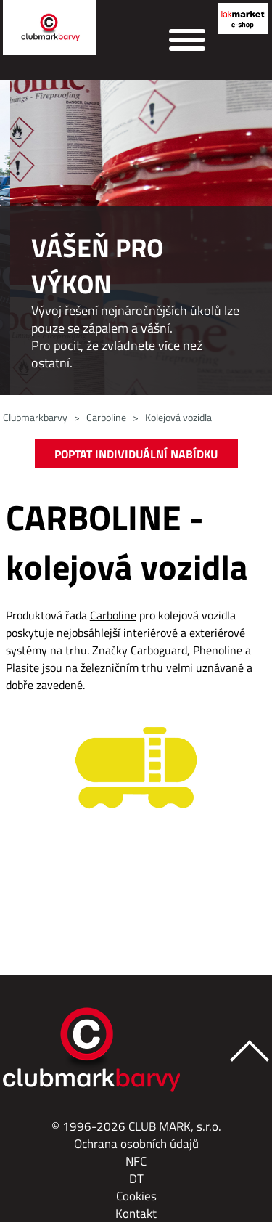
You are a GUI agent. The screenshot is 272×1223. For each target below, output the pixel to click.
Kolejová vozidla (178, 417)
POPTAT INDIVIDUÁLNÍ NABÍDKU (136, 454)
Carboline (106, 417)
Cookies (136, 1196)
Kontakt (136, 1213)
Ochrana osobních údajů (136, 1144)
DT (136, 1178)
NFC (136, 1161)
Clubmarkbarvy (35, 417)
